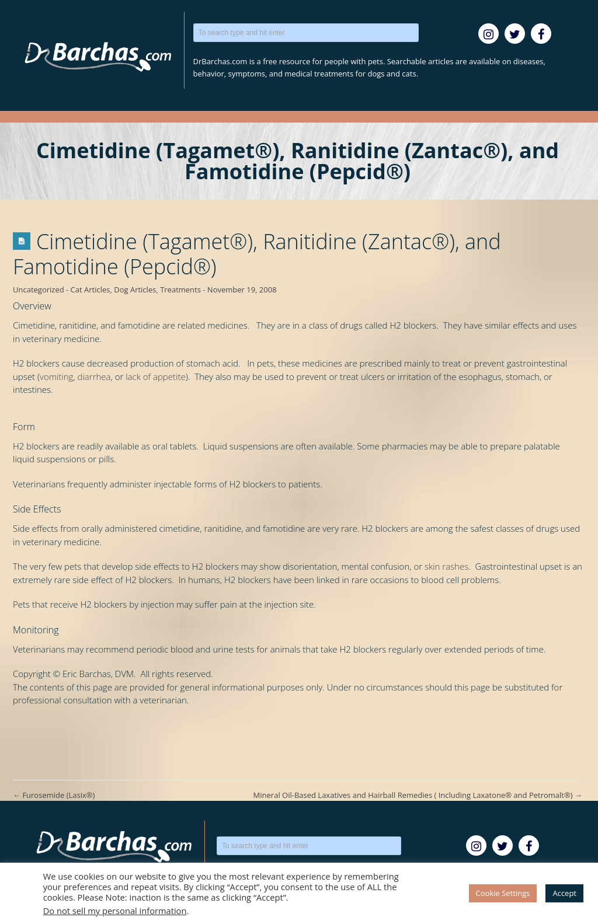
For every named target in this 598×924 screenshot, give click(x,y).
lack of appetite (156, 376)
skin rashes (446, 566)
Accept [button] (564, 893)
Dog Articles (135, 289)
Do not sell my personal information (115, 910)
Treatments (180, 289)
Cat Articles (90, 289)
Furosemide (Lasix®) (54, 795)
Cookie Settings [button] (503, 893)
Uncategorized (38, 289)
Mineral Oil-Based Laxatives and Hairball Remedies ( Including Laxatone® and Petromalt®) (417, 795)
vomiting (56, 376)
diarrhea (94, 376)
